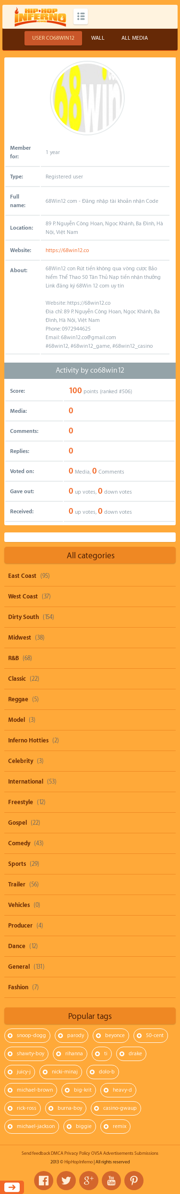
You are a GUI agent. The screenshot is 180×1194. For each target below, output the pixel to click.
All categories (91, 555)
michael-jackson (36, 1126)
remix (119, 1126)
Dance (16, 946)
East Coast (22, 576)
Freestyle (20, 802)
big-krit (83, 1090)
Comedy (19, 843)
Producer (20, 925)
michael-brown (35, 1090)
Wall (98, 38)
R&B (13, 658)
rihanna (74, 1053)
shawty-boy (30, 1053)
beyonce (115, 1035)
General (19, 966)
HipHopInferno (78, 1162)
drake (135, 1053)
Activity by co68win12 (90, 370)
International (25, 781)
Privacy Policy (77, 1153)
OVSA (96, 1153)
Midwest (19, 637)
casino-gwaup (120, 1108)
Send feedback (36, 1153)
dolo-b (107, 1072)
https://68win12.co (67, 250)
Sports (17, 864)
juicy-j (24, 1072)
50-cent (155, 1035)
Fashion (18, 987)
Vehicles (19, 905)
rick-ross (26, 1108)
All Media (134, 38)
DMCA (57, 1153)
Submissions (146, 1153)
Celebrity (20, 761)
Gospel (17, 822)
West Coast (23, 596)
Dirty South (23, 617)
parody (75, 1035)
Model (16, 720)
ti (106, 1053)
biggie (84, 1126)
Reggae (18, 699)
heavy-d (122, 1090)
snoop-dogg (31, 1035)
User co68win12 (53, 38)
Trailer (16, 884)
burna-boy (70, 1108)
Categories (80, 16)
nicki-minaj (65, 1072)
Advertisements (118, 1153)
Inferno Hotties (28, 740)
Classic (17, 678)
